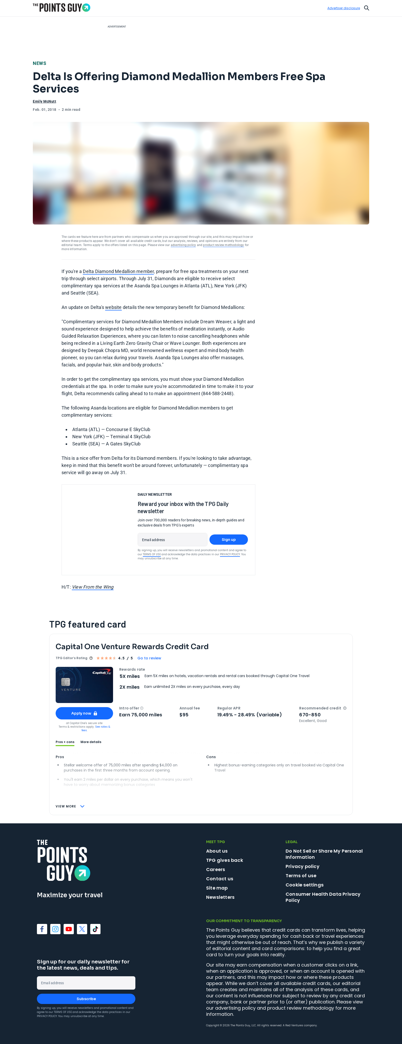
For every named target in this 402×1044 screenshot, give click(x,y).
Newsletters (220, 897)
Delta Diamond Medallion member (118, 271)
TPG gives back (224, 860)
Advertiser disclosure (343, 8)
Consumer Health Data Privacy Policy (323, 897)
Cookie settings (305, 885)
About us (217, 851)
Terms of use (301, 875)
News (39, 63)
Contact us (219, 878)
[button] (141, 708)
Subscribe (86, 999)
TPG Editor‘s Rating (71, 658)
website (113, 307)
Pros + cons (65, 742)
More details (91, 742)
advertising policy (183, 245)
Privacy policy (302, 866)
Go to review (149, 658)
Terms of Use (152, 554)
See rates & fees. (96, 728)
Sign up (229, 539)
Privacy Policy (230, 554)
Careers (215, 869)
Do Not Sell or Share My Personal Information (324, 854)
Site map (217, 888)
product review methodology (223, 245)
